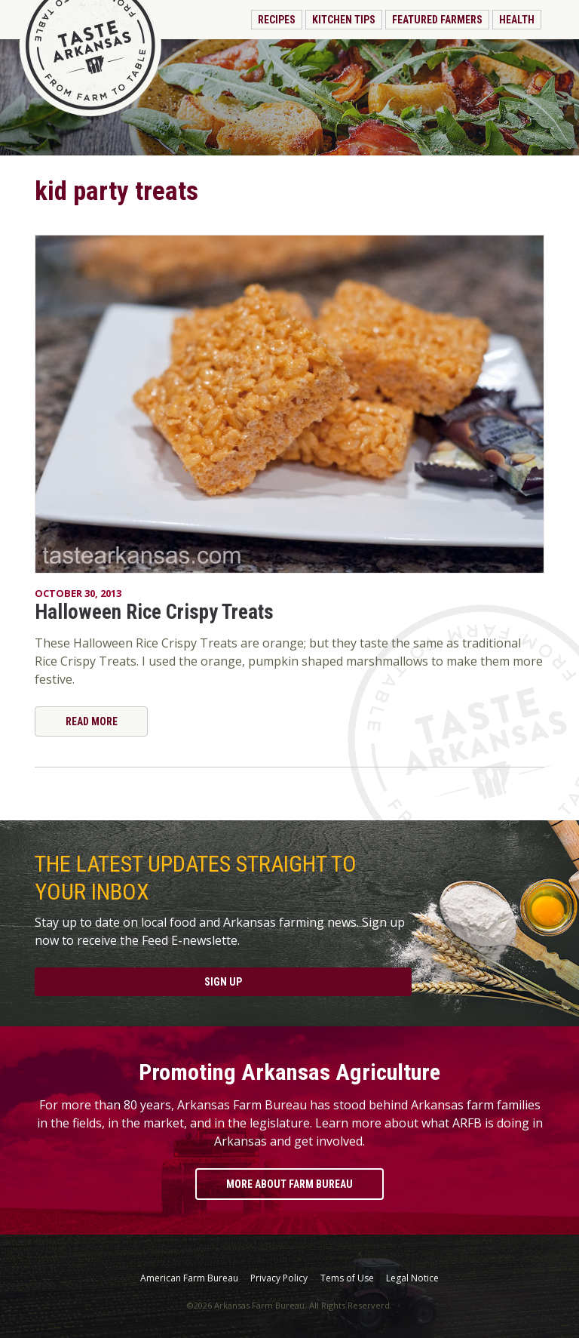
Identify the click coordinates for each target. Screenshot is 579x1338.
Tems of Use (347, 1278)
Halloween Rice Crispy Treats (154, 612)
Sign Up (223, 982)
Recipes (277, 20)
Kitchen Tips (343, 20)
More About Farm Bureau (289, 1184)
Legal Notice (412, 1278)
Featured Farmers (437, 20)
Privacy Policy (279, 1278)
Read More (92, 721)
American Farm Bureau (189, 1278)
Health (517, 20)
